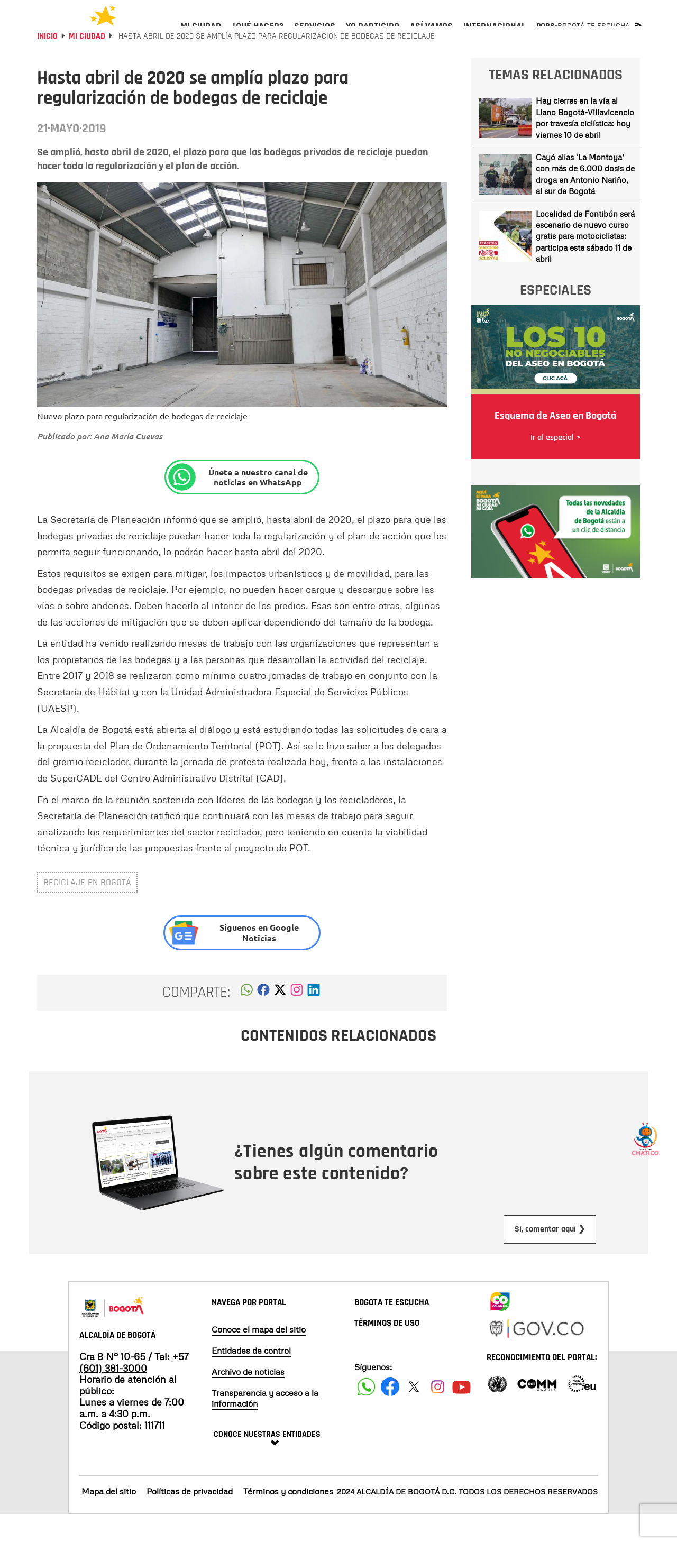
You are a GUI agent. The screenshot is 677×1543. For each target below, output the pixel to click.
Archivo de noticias (248, 1400)
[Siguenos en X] (414, 1415)
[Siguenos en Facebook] (366, 1415)
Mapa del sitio (108, 1519)
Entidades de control (251, 1379)
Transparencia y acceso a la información (265, 1426)
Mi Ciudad (87, 64)
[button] (247, 1021)
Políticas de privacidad (190, 1519)
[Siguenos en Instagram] (437, 1415)
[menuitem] (200, 35)
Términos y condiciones (288, 1519)
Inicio (47, 64)
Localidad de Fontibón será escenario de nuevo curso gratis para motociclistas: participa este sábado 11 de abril (585, 264)
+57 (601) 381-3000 (134, 1390)
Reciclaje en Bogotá (87, 911)
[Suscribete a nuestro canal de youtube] (461, 1415)
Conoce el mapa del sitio (259, 1358)
